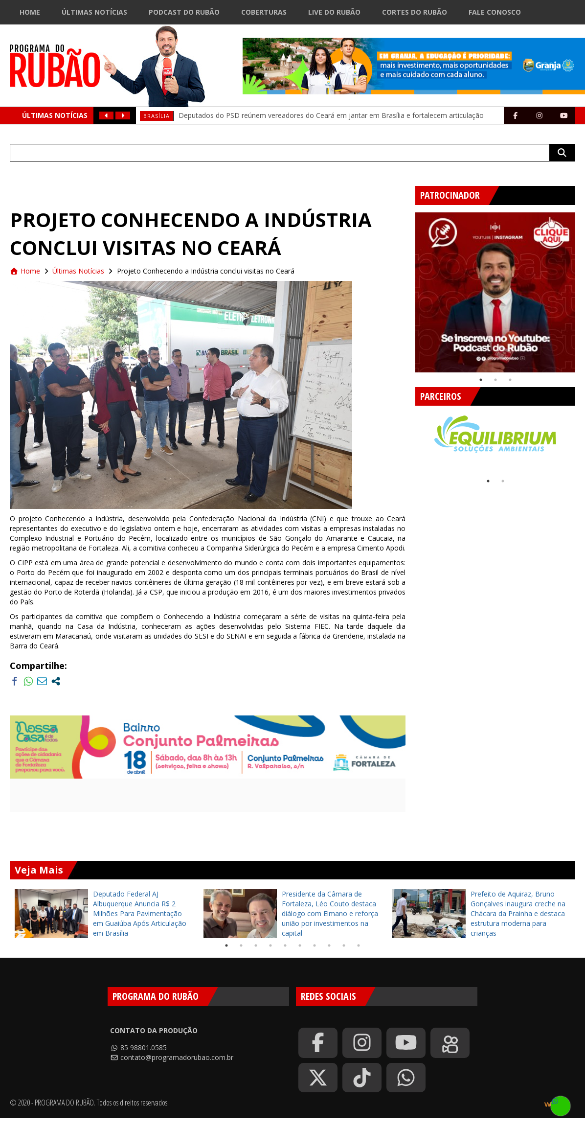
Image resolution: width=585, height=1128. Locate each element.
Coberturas (264, 12)
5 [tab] (285, 945)
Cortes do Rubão (414, 12)
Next (576, 440)
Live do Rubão (334, 12)
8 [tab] (329, 945)
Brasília (156, 115)
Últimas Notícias (94, 12)
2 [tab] (495, 380)
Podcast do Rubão (184, 12)
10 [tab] (358, 945)
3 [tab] (510, 380)
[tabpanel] (495, 292)
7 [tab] (314, 945)
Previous (408, 289)
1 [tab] (481, 380)
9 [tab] (344, 945)
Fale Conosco (495, 12)
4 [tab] (270, 945)
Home (30, 12)
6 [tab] (300, 945)
